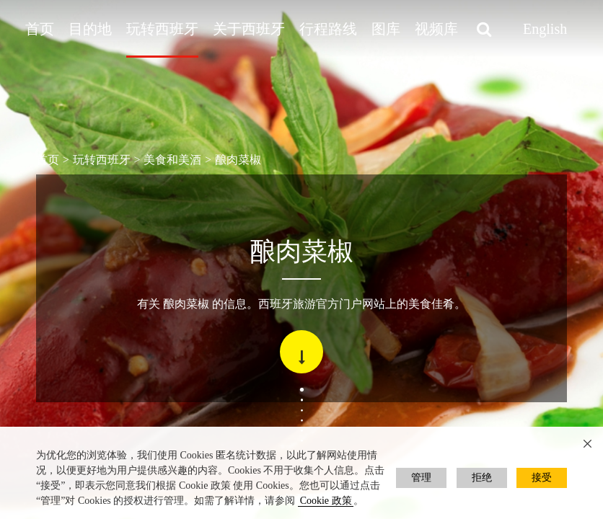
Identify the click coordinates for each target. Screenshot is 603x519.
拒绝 (482, 477)
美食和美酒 (172, 160)
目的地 (90, 29)
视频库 (436, 29)
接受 (542, 477)
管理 (421, 477)
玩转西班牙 (162, 29)
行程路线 (328, 29)
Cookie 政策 (326, 500)
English (545, 29)
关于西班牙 (249, 29)
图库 (385, 29)
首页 (39, 29)
